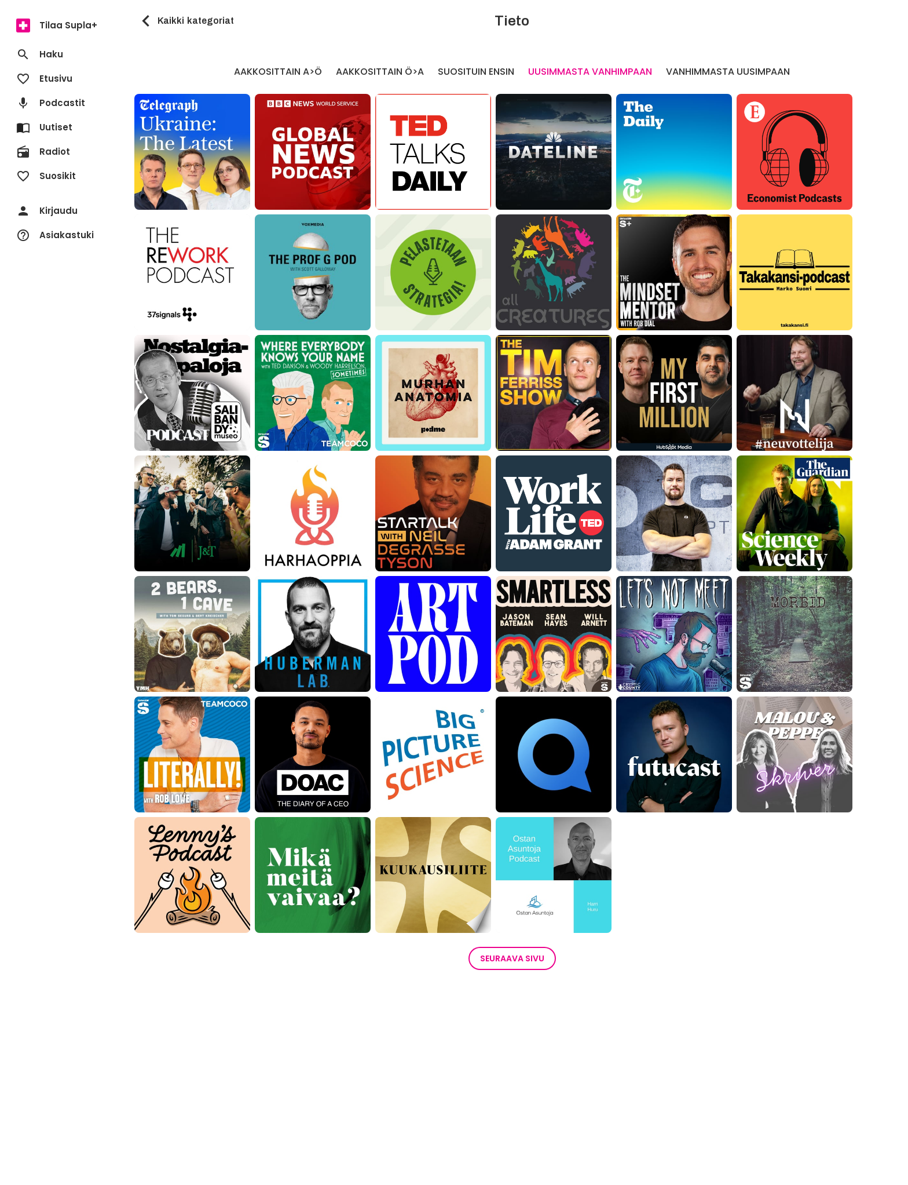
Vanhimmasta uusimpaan (728, 71)
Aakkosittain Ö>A (380, 71)
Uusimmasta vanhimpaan (590, 71)
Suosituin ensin (476, 71)
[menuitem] (58, 25)
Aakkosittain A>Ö (278, 71)
